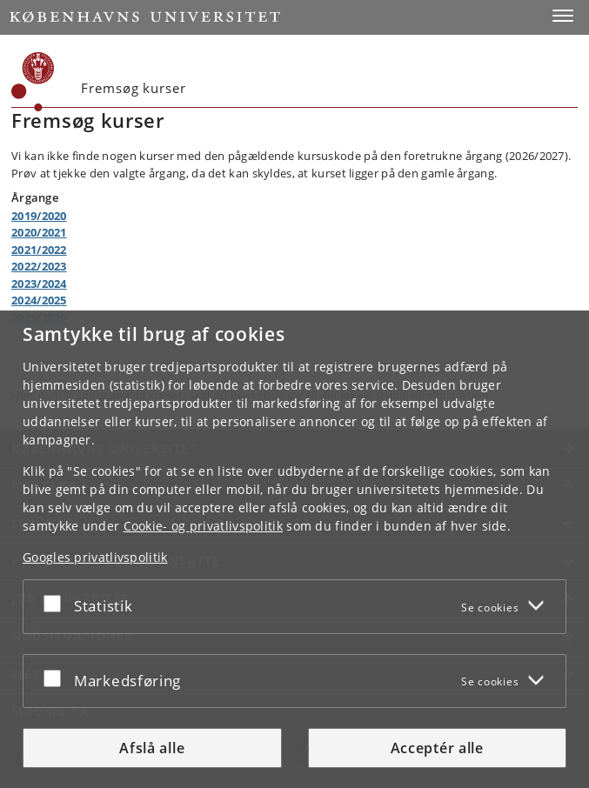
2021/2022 (39, 249)
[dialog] (294, 549)
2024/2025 (39, 300)
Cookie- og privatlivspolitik (203, 526)
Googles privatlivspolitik (95, 557)
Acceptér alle (437, 748)
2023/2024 (39, 283)
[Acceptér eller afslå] (57, 603)
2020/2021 (39, 232)
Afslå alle (151, 748)
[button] (562, 15)
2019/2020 (39, 216)
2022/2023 (39, 266)
